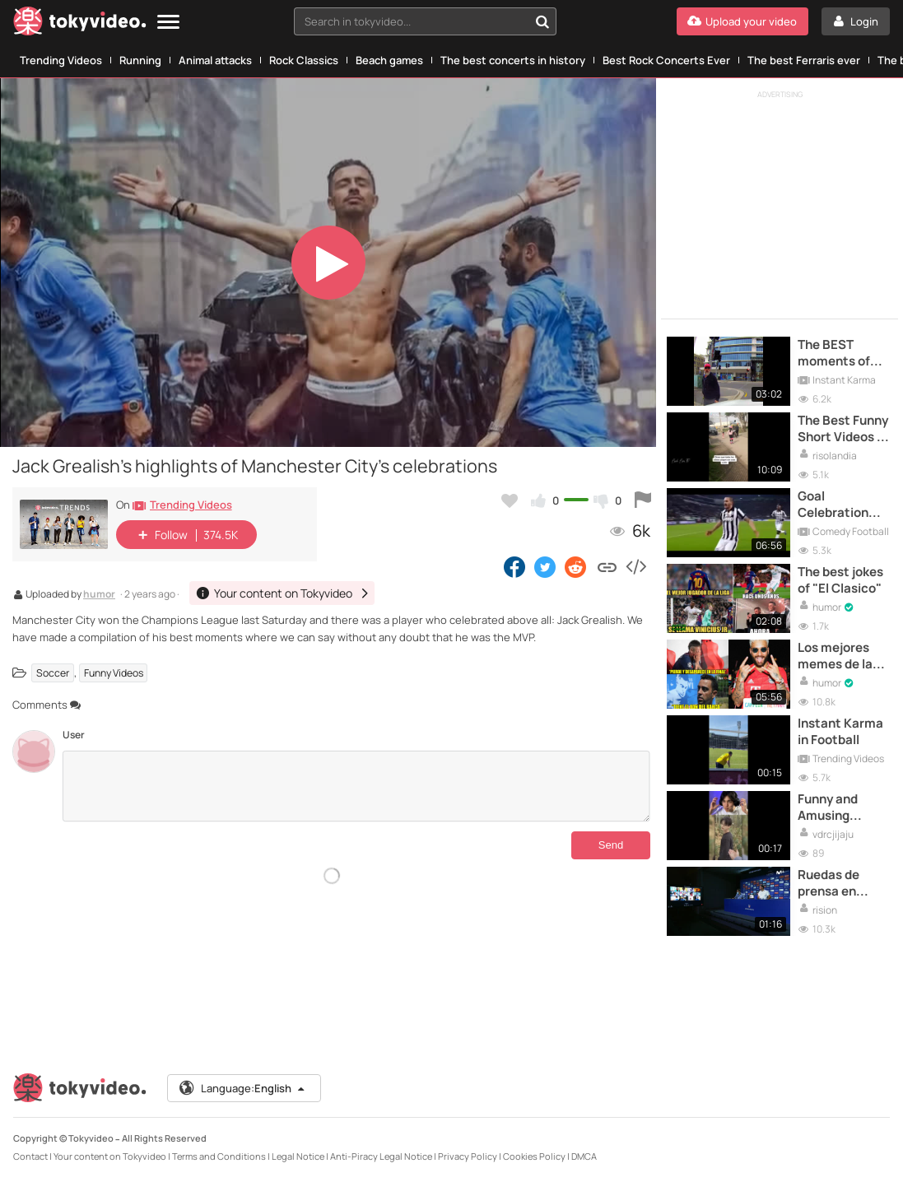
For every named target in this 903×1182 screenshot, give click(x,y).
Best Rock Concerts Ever (666, 60)
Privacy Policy (467, 1156)
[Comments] (356, 786)
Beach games (389, 60)
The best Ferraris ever (803, 60)
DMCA (584, 1156)
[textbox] (411, 21)
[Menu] (168, 22)
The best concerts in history (512, 60)
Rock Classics (303, 60)
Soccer (52, 673)
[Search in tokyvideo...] (542, 21)
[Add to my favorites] (509, 500)
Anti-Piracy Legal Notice (381, 1156)
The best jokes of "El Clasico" (840, 580)
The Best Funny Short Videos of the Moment (843, 429)
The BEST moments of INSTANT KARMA (834, 353)
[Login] (856, 21)
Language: (242, 1088)
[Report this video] (643, 500)
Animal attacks (215, 60)
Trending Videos (61, 60)
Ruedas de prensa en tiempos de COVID (831, 883)
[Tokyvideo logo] (80, 24)
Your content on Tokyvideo (110, 1156)
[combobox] (425, 21)
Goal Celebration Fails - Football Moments (840, 505)
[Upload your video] (742, 21)
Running (140, 60)
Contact (30, 1156)
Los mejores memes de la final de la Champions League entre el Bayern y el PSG (837, 656)
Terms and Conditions (219, 1156)
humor (99, 595)
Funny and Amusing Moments (828, 808)
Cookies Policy (534, 1156)
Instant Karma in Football (840, 731)
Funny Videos (113, 673)
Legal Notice (298, 1156)
